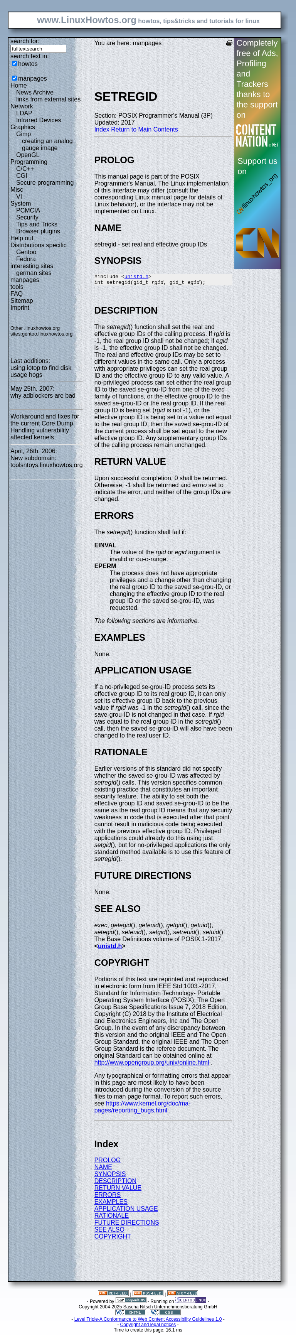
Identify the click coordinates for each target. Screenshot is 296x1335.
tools (17, 287)
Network (21, 106)
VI (19, 196)
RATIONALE (111, 1218)
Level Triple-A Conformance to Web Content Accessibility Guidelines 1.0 (148, 1321)
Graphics (22, 127)
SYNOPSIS (110, 1176)
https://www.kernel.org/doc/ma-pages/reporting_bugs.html (142, 1109)
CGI (21, 175)
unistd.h (136, 277)
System (20, 203)
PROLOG (107, 1162)
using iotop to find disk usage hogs (40, 371)
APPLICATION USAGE (126, 1211)
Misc (16, 189)
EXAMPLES (111, 1204)
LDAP (24, 113)
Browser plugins (38, 231)
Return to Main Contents (144, 129)
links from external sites (48, 99)
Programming (28, 162)
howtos (28, 64)
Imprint (19, 307)
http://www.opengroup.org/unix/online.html (151, 1065)
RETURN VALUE (117, 1190)
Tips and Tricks (36, 224)
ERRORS (107, 1197)
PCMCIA (28, 210)
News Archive (35, 92)
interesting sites (31, 266)
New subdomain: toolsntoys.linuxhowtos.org (46, 461)
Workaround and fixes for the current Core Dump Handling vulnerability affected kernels (44, 426)
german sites (34, 273)
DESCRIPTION (115, 1183)
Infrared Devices (38, 120)
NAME (103, 1169)
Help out (22, 238)
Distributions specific (38, 245)
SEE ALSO (109, 1232)
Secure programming (45, 182)
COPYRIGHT (112, 1238)
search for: (25, 41)
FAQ (16, 293)
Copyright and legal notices (148, 1327)
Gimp (23, 134)
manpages (32, 78)
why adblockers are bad (43, 395)
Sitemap (21, 300)
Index (101, 129)
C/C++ (25, 168)
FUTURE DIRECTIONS (126, 1225)
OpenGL (27, 155)
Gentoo (26, 252)
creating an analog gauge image (47, 144)
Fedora (26, 259)
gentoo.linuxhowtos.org (47, 334)
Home (18, 85)
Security (27, 217)
